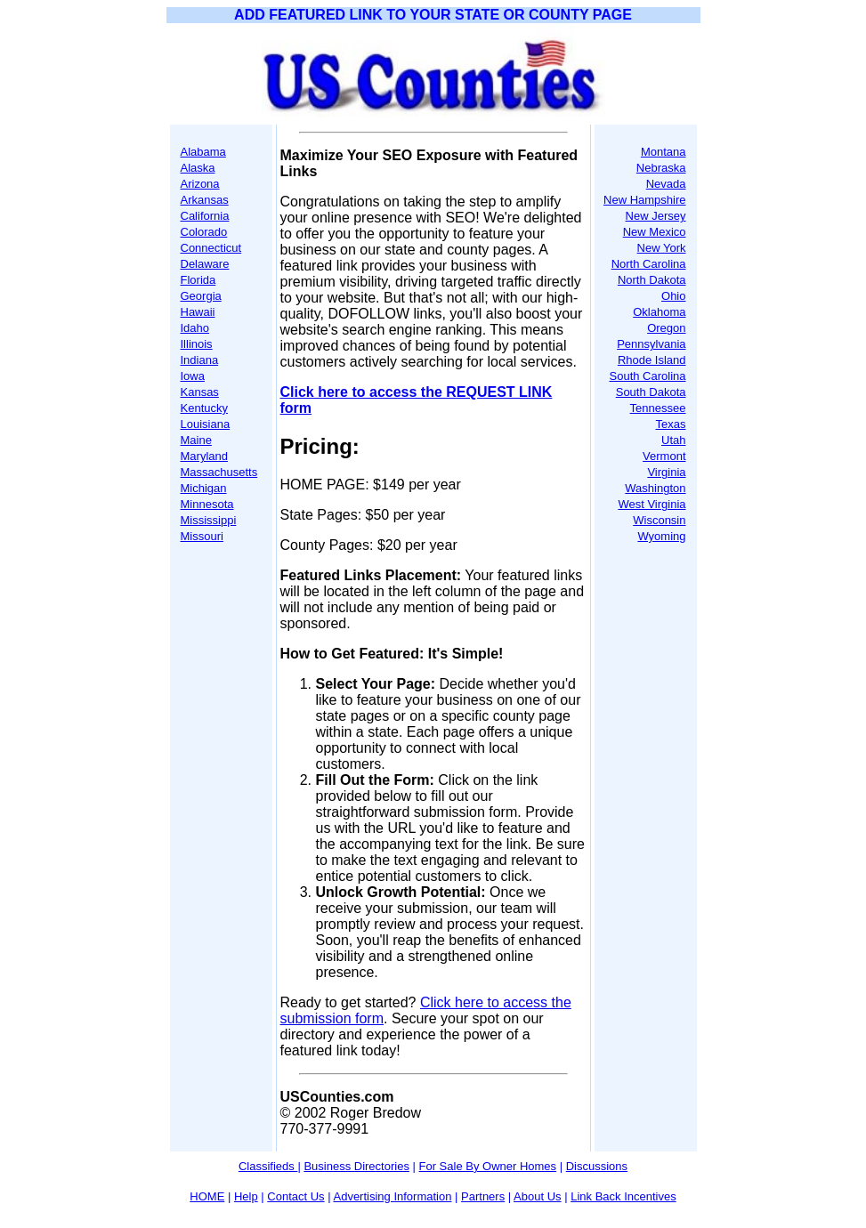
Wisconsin (659, 520)
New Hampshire (644, 199)
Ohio (673, 296)
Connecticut (211, 247)
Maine (196, 440)
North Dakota (652, 280)
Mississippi (209, 520)
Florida (198, 280)
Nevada (666, 183)
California (205, 215)
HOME (207, 1196)
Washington (655, 488)
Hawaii (198, 312)
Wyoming (661, 536)
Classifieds (268, 1166)
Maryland (204, 456)
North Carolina (648, 264)
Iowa (193, 376)
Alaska (198, 167)
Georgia (201, 296)
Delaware (205, 264)
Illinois (197, 344)
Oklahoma (659, 312)
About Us (537, 1196)
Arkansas (205, 199)
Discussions (596, 1166)
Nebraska (661, 167)
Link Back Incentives (623, 1196)
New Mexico (654, 231)
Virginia (666, 472)
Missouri (202, 536)
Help (246, 1196)
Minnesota (207, 504)
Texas (671, 424)
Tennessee (658, 408)
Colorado (204, 231)
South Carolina (648, 376)
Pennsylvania (651, 344)
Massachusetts (219, 472)
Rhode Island (652, 360)
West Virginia (651, 504)
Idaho (195, 328)
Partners (483, 1196)
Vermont (664, 456)
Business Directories (356, 1166)
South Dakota (651, 392)
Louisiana (206, 424)
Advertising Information (392, 1196)
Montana (663, 151)
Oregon (666, 328)
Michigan (204, 488)
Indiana (200, 360)
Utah (673, 440)
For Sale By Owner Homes (488, 1166)
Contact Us (295, 1196)
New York (661, 247)
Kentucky (204, 408)
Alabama (203, 151)
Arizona (200, 183)
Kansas (200, 392)
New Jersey (656, 215)
